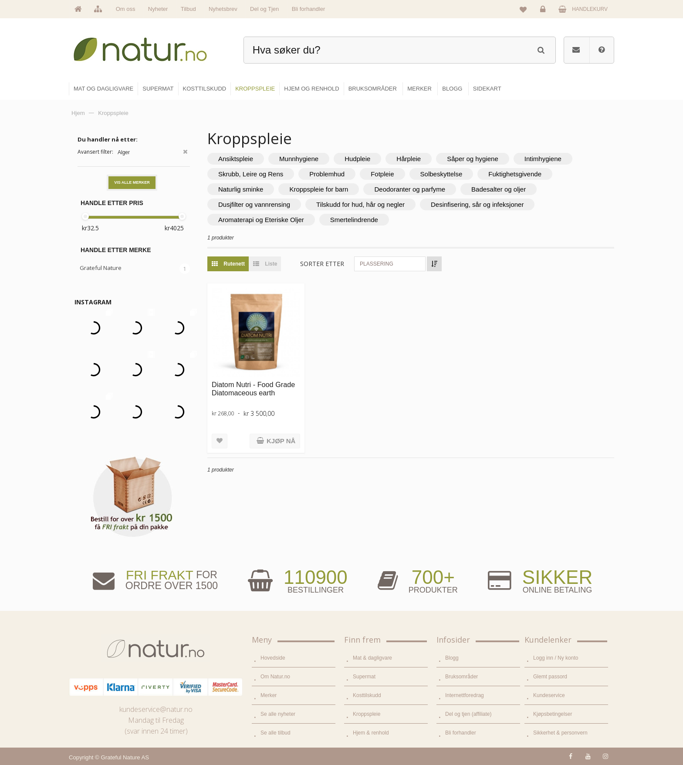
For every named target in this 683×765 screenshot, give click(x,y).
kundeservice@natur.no (156, 709)
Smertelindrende (354, 219)
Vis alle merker (132, 182)
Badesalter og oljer (498, 189)
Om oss (125, 9)
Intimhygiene (542, 158)
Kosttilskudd (367, 695)
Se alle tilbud (275, 733)
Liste (263, 263)
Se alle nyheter (277, 714)
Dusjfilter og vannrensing (254, 204)
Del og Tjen (264, 9)
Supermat (364, 677)
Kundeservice (549, 695)
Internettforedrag (464, 695)
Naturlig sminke (240, 189)
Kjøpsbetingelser (552, 714)
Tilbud (188, 9)
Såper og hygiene (472, 158)
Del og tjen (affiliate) (468, 714)
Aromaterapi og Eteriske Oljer (261, 219)
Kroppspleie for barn (318, 189)
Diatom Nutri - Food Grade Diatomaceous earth (253, 389)
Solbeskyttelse (441, 174)
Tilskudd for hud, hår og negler (360, 204)
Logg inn (544, 11)
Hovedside (272, 658)
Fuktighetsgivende (514, 174)
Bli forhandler (308, 9)
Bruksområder (461, 677)
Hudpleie (357, 158)
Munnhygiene (298, 158)
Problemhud (327, 174)
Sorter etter (322, 263)
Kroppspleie (366, 714)
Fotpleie (382, 174)
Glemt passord (550, 677)
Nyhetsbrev (223, 9)
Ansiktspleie (235, 158)
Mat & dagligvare (372, 658)
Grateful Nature (101, 268)
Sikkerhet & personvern (560, 733)
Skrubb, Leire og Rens (250, 174)
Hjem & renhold (371, 733)
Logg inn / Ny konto (555, 658)
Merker (268, 695)
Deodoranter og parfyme (409, 189)
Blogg (452, 658)
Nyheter (158, 9)
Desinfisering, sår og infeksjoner (477, 204)
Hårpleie (408, 158)
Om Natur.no (275, 677)
